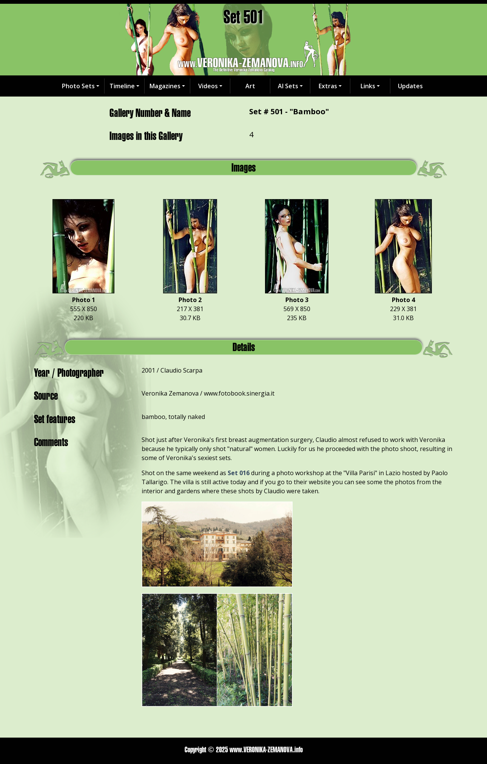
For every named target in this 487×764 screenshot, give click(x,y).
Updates (410, 86)
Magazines (164, 86)
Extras (328, 86)
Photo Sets (78, 86)
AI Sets (288, 86)
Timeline (122, 86)
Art (250, 86)
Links (368, 86)
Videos (208, 86)
